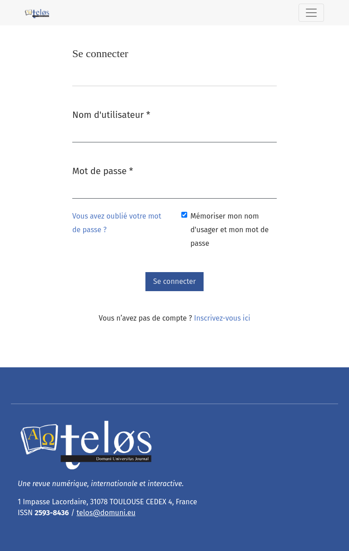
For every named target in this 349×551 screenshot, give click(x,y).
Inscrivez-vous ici (222, 318)
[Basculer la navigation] (311, 13)
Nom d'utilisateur (111, 114)
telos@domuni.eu (105, 512)
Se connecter (174, 281)
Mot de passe (102, 170)
